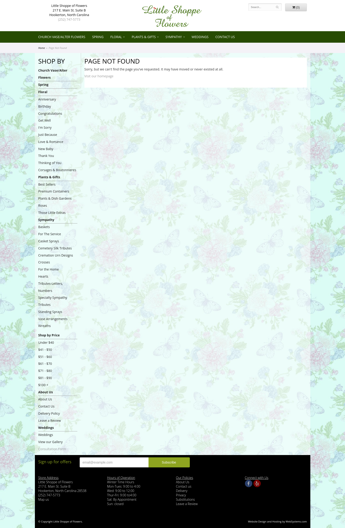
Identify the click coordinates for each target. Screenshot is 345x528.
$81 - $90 (45, 378)
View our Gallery (50, 442)
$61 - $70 (45, 363)
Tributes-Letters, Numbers (50, 287)
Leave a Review (49, 420)
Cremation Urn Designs (55, 255)
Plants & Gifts (144, 37)
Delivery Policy (49, 413)
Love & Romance (50, 142)
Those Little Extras (52, 212)
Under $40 (46, 342)
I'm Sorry (45, 127)
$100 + (43, 385)
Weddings (200, 37)
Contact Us (225, 37)
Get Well (44, 120)
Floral (116, 37)
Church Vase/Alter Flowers (61, 37)
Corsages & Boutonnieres (57, 170)
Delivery (182, 491)
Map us (43, 499)
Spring (97, 37)
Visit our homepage (99, 76)
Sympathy (173, 37)
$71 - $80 (45, 371)
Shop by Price (49, 335)
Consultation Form (52, 449)
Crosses (44, 262)
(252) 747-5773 (69, 19)
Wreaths (44, 326)
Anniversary (47, 99)
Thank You (46, 156)
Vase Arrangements (53, 319)
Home (41, 48)
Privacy (181, 495)
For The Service (49, 234)
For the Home (48, 269)
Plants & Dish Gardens (55, 198)
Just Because (47, 134)
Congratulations (50, 113)
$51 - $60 (45, 357)
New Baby (45, 149)
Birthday (44, 106)
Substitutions (185, 499)
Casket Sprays (48, 241)
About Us (45, 392)
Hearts (43, 276)
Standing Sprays (50, 312)
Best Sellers (47, 184)
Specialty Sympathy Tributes (52, 301)
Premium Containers (53, 191)
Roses (42, 205)
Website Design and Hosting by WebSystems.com (277, 521)
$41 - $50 (45, 349)
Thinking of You (50, 163)
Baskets (44, 227)
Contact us (183, 486)
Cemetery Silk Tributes (55, 248)
